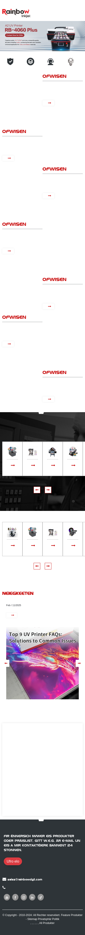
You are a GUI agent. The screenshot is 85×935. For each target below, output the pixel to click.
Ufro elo (13, 861)
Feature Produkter (72, 915)
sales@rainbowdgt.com (25, 879)
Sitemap (32, 919)
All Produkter (47, 923)
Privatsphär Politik (48, 919)
